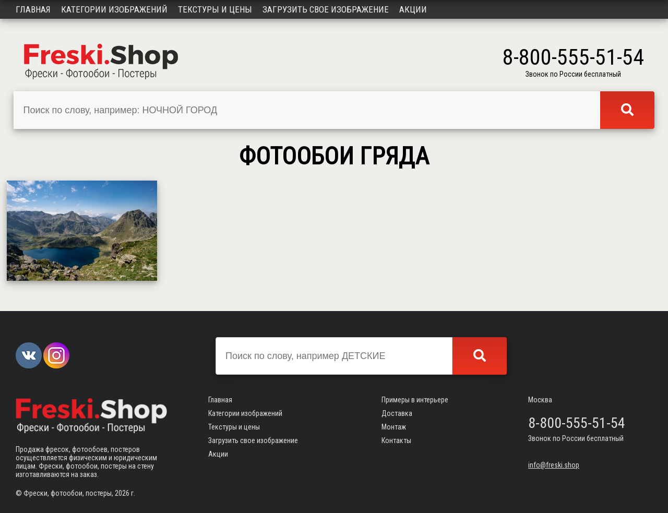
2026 (122, 493)
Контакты (396, 440)
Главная (33, 9)
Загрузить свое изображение (326, 9)
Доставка (396, 413)
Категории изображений (114, 9)
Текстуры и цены (215, 9)
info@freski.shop (553, 465)
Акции (413, 9)
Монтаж (393, 427)
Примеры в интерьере (414, 400)
